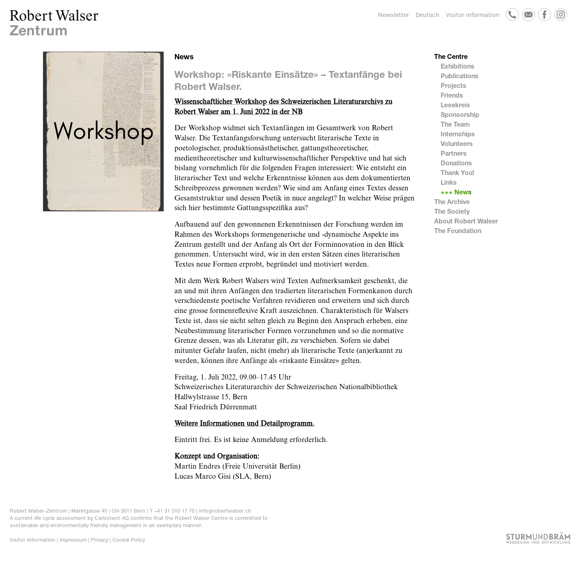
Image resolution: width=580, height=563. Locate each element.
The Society (452, 211)
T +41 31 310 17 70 (172, 511)
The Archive (452, 201)
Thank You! (457, 172)
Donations (456, 163)
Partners (454, 153)
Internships (458, 134)
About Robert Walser (466, 221)
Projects (453, 85)
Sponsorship (460, 114)
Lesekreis (455, 104)
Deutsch (427, 14)
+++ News (456, 192)
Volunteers (457, 143)
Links (449, 182)
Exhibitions (457, 66)
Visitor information (472, 14)
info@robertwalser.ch (225, 511)
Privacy (99, 540)
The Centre (451, 56)
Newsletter (393, 14)
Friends (452, 95)
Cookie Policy (128, 540)
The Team (455, 124)
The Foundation (457, 230)
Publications (459, 75)
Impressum (73, 540)
